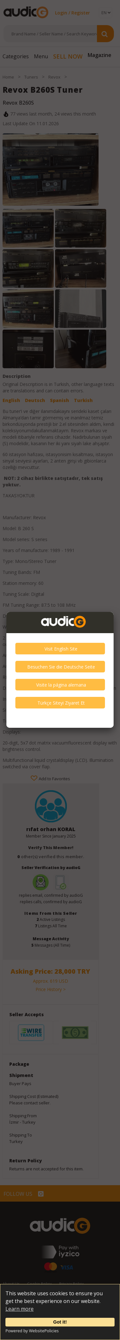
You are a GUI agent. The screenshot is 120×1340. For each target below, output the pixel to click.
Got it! (60, 1322)
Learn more (19, 1308)
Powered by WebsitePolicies (32, 1331)
